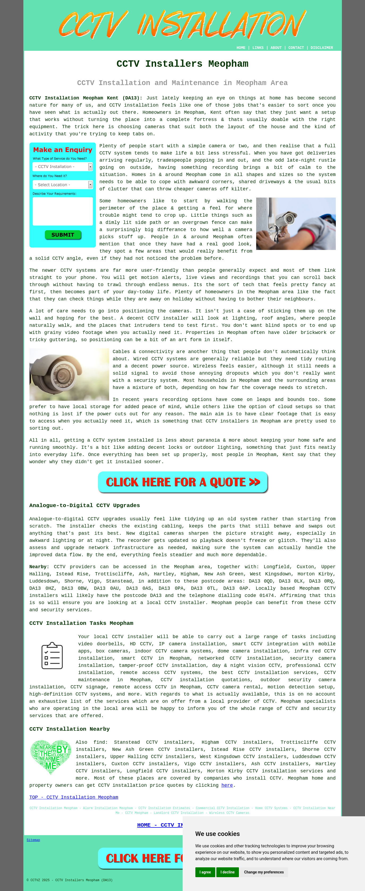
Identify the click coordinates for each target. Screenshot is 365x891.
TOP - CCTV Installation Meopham (73, 797)
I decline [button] (228, 872)
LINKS (258, 48)
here (227, 785)
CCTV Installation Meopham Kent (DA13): (86, 98)
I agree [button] (205, 872)
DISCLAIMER (322, 48)
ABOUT (276, 48)
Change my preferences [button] (264, 872)
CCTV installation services (285, 771)
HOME (241, 48)
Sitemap (33, 840)
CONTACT (296, 48)
